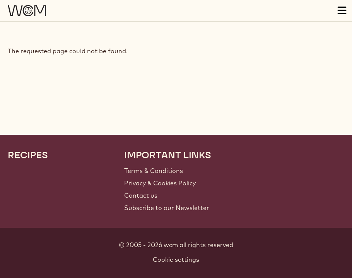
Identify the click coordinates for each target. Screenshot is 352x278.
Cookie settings (176, 259)
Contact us (140, 195)
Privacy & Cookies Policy (160, 183)
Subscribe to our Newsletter (166, 208)
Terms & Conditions (153, 171)
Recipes (28, 155)
